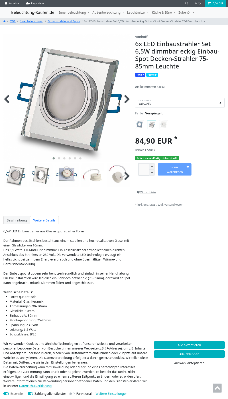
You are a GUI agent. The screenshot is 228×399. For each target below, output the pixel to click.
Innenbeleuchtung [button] (73, 12)
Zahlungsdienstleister (50, 393)
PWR (13, 21)
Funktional (84, 393)
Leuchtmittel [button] (136, 12)
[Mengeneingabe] (143, 169)
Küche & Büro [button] (162, 12)
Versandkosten (173, 205)
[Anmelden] (12, 3)
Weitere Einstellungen (112, 393)
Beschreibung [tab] (17, 220)
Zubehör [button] (185, 12)
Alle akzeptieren (189, 345)
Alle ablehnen (189, 354)
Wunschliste (146, 192)
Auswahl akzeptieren (189, 363)
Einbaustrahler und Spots (64, 21)
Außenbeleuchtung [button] (106, 12)
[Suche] (186, 3)
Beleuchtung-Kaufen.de (32, 12)
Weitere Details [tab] (44, 220)
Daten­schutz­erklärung (35, 386)
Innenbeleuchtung (31, 21)
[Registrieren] (36, 3)
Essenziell (17, 393)
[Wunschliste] (198, 3)
